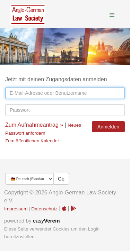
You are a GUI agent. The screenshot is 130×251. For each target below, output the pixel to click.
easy (46, 221)
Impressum (15, 208)
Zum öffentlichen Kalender (32, 140)
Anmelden (108, 126)
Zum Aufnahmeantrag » (34, 125)
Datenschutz (44, 208)
